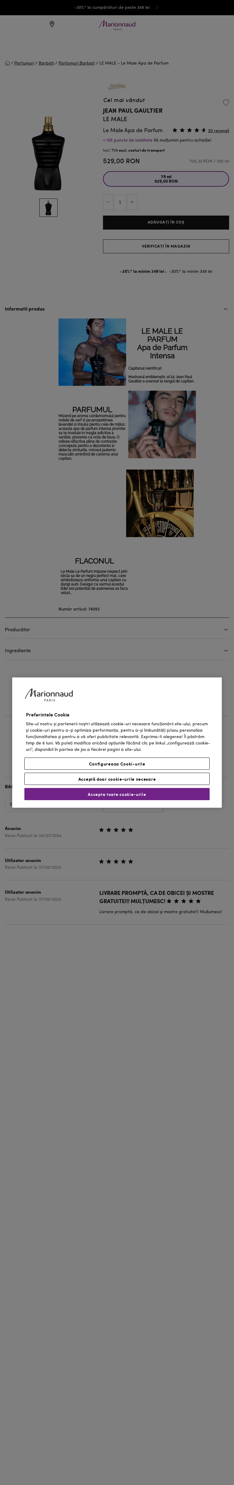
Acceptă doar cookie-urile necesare (117, 779)
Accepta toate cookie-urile (117, 794)
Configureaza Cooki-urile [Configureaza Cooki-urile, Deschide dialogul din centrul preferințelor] (117, 764)
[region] (117, 742)
